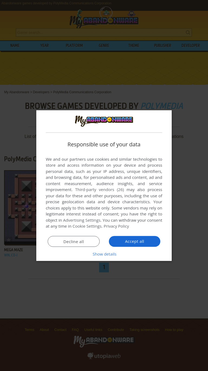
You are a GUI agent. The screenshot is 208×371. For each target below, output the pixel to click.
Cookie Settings (87, 226)
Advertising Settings (81, 220)
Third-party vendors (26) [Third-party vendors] (99, 189)
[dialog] (104, 185)
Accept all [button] (134, 241)
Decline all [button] (73, 241)
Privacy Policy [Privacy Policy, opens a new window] (116, 226)
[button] (104, 254)
